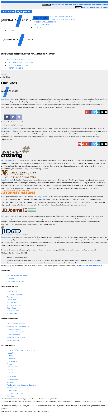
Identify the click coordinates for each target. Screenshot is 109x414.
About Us (10, 353)
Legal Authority (7, 180)
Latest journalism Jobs (16, 281)
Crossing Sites (12, 379)
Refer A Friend (41, 25)
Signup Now (23, 11)
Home (3, 74)
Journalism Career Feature (18, 326)
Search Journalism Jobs (61, 16)
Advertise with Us (14, 388)
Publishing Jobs (13, 305)
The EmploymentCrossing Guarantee (22, 385)
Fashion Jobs (12, 297)
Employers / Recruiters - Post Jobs (21, 350)
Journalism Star (13, 335)
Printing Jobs (12, 302)
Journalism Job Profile (16, 337)
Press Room (12, 377)
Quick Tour (11, 372)
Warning (10, 396)
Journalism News (14, 329)
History (9, 356)
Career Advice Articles (16, 324)
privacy (8, 266)
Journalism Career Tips (16, 332)
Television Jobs (13, 311)
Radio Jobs (11, 308)
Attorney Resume (41, 197)
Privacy (10, 364)
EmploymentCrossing (10, 160)
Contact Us (11, 369)
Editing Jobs (12, 291)
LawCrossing (6, 99)
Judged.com (6, 237)
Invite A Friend (13, 340)
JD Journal (5, 216)
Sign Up (37, 27)
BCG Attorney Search (10, 128)
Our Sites (10, 278)
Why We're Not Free (15, 393)
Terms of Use (12, 361)
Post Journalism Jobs (45, 22)
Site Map (10, 382)
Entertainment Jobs (15, 294)
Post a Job (8, 11)
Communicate (13, 367)
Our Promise (12, 390)
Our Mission (12, 358)
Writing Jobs (12, 313)
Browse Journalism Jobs (63, 19)
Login (11, 30)
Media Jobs (11, 300)
